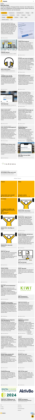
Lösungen (2, 408)
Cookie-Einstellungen (21, 408)
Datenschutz (20, 406)
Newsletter (19, 410)
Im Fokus (2, 406)
